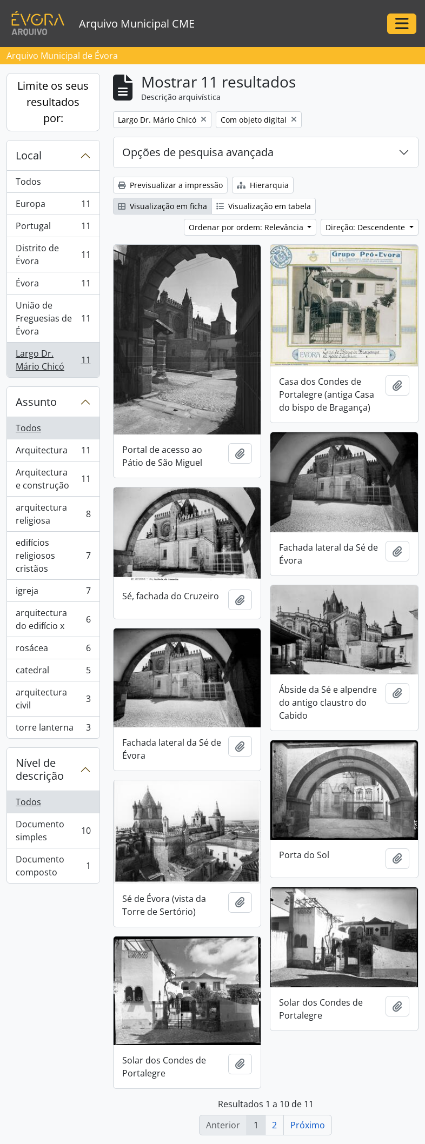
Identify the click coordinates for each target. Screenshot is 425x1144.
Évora (53, 286)
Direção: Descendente (366, 227)
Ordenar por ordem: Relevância (247, 227)
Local (29, 155)
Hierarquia (263, 185)
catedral (53, 672)
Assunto (36, 401)
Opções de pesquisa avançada (198, 152)
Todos (28, 182)
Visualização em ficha (162, 206)
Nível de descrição (40, 769)
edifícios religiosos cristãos (53, 555)
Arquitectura (53, 452)
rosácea (53, 650)
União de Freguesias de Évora (53, 318)
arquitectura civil (53, 698)
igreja (53, 593)
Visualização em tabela (263, 206)
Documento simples (53, 830)
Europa (53, 206)
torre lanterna (53, 729)
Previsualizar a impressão (170, 185)
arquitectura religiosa (53, 513)
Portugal (53, 228)
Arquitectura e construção (53, 478)
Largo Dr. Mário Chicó (53, 359)
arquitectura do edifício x (53, 619)
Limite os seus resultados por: (53, 101)
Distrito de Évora (53, 254)
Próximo (307, 1125)
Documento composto (53, 865)
